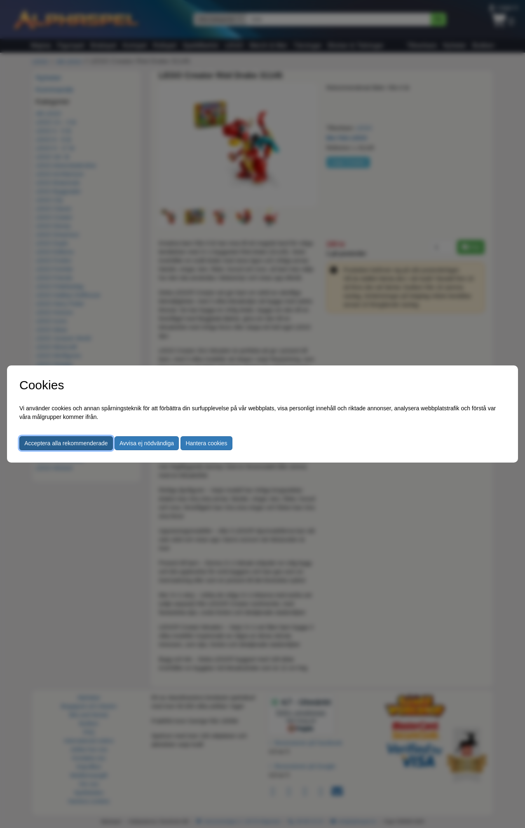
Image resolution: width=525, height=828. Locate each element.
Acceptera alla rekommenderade (66, 443)
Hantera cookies (206, 443)
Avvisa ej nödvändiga (147, 443)
